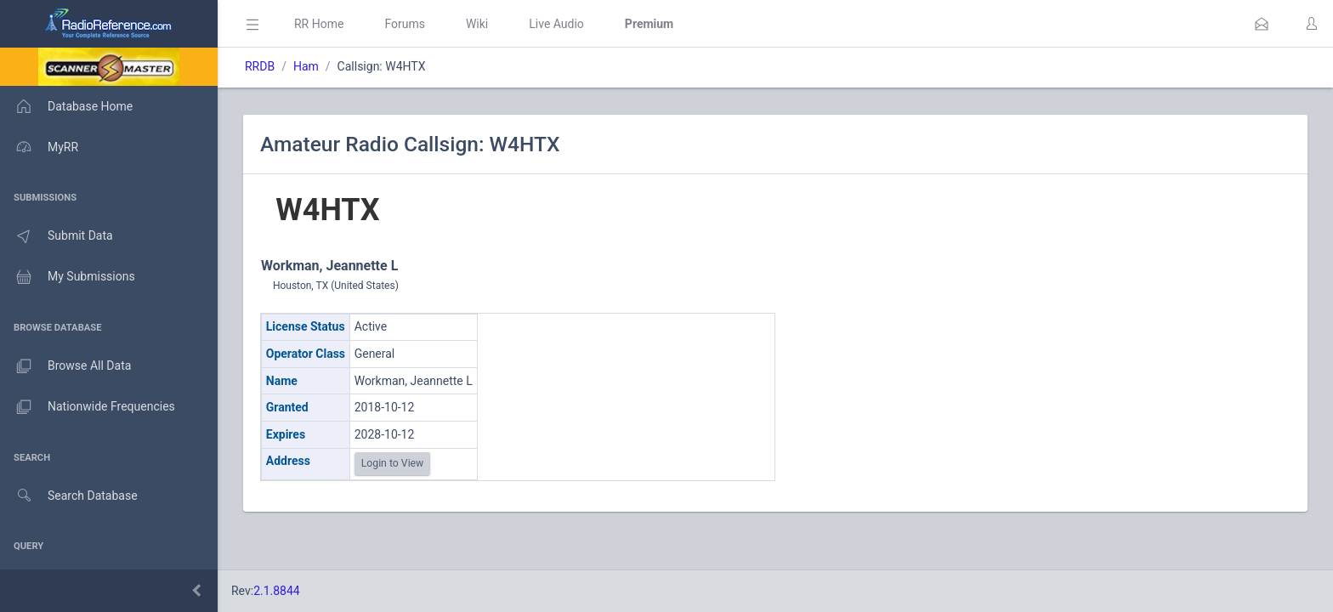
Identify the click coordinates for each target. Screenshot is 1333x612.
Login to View (392, 463)
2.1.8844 (276, 591)
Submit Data (56, 236)
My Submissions (67, 277)
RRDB (260, 66)
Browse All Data (65, 366)
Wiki (477, 24)
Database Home (66, 106)
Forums (404, 24)
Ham (306, 66)
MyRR (39, 147)
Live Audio (556, 24)
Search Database (69, 496)
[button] (1261, 24)
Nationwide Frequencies (87, 407)
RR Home (318, 24)
